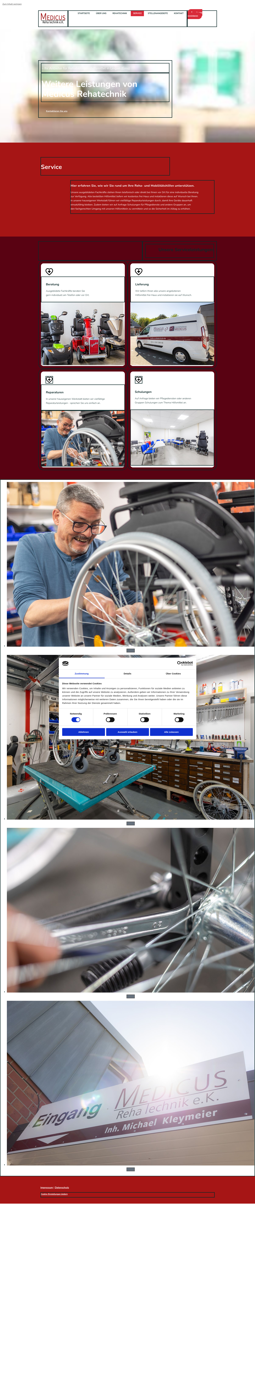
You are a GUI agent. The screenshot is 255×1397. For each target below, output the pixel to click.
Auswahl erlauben (127, 732)
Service (137, 13)
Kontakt (178, 13)
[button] (195, 14)
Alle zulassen (171, 732)
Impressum (46, 1187)
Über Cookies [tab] (173, 673)
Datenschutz (62, 1187)
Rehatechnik (119, 13)
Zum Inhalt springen (12, 4)
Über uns (101, 13)
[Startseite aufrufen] (53, 22)
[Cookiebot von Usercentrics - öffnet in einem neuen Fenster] (179, 663)
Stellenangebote (158, 13)
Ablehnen (83, 732)
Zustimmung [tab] (82, 673)
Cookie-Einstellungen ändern (54, 1194)
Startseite (84, 13)
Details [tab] (127, 673)
